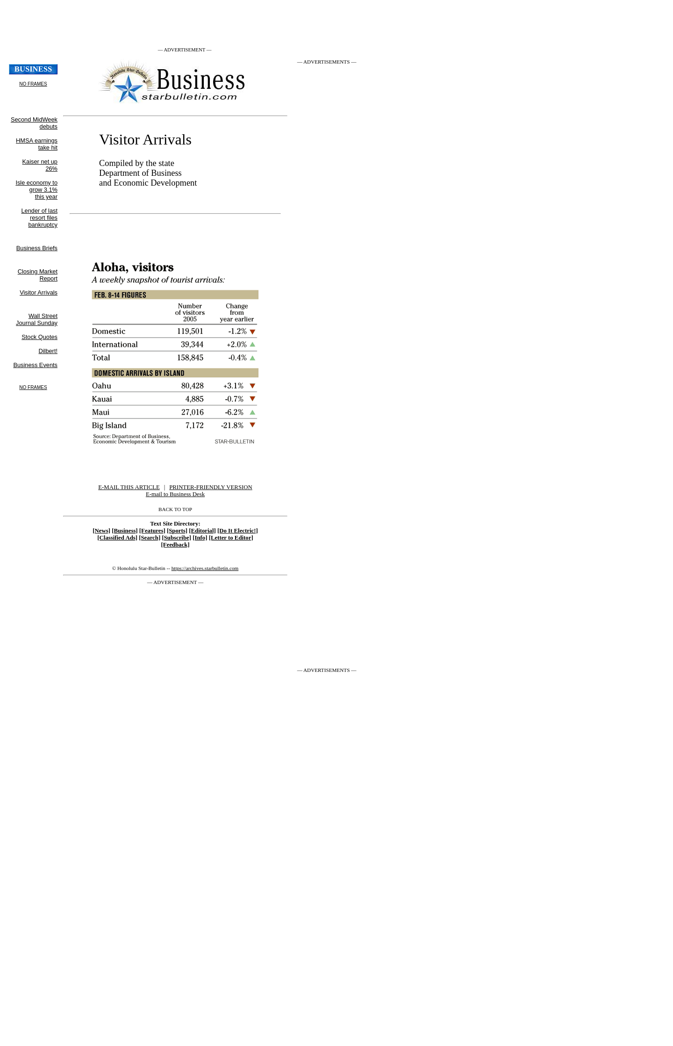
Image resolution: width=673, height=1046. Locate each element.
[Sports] (177, 530)
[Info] (200, 537)
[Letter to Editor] (231, 537)
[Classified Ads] (117, 537)
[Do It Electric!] (237, 530)
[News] (101, 530)
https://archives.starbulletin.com (205, 568)
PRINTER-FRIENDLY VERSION (210, 487)
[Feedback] (175, 544)
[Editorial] (202, 530)
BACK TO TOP (175, 509)
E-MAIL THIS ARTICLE (128, 487)
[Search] (149, 537)
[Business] (124, 530)
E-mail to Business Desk (175, 494)
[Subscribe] (176, 537)
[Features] (152, 530)
